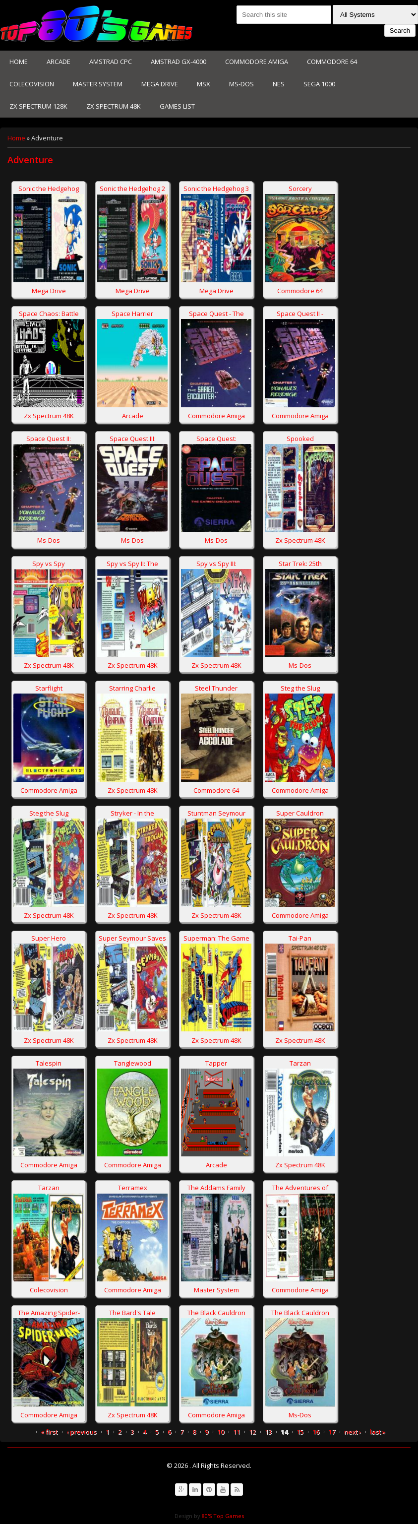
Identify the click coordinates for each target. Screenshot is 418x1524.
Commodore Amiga (256, 61)
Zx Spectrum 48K (113, 106)
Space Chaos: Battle (49, 313)
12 (252, 1431)
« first (49, 1431)
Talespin (48, 1063)
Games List (177, 106)
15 (300, 1431)
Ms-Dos (241, 83)
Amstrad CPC (110, 61)
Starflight (48, 688)
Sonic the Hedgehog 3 (216, 188)
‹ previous (81, 1431)
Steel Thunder (216, 688)
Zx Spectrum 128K (38, 106)
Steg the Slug (300, 688)
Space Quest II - (300, 313)
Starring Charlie (132, 688)
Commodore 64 (332, 61)
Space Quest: (216, 438)
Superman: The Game (216, 938)
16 (315, 1431)
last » (377, 1431)
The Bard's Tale (132, 1312)
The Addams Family (216, 1187)
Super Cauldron (300, 813)
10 (220, 1431)
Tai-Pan (300, 938)
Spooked (300, 438)
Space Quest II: (48, 438)
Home (18, 61)
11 (236, 1431)
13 (268, 1431)
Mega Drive (159, 83)
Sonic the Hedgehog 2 (132, 188)
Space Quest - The (216, 313)
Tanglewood (132, 1063)
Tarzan (300, 1063)
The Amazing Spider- (49, 1312)
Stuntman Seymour (216, 813)
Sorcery (300, 188)
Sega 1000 (319, 83)
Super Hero (48, 938)
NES (279, 83)
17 (331, 1431)
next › (352, 1431)
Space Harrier (132, 313)
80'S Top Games (222, 1516)
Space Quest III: (133, 438)
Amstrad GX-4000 (178, 61)
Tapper (216, 1063)
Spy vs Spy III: (216, 563)
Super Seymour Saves (132, 938)
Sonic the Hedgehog (48, 188)
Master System (97, 83)
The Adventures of (300, 1187)
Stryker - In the (132, 813)
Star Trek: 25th (300, 563)
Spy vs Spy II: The (132, 563)
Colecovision (31, 83)
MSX (203, 83)
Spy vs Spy (48, 563)
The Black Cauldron (216, 1312)
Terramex (132, 1187)
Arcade (58, 61)
